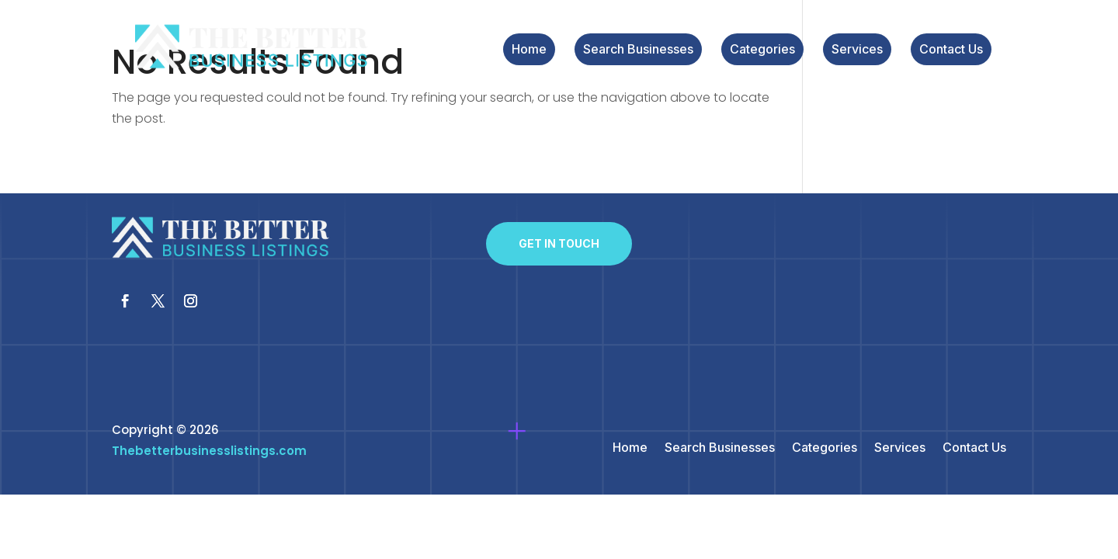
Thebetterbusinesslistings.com (209, 451)
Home (529, 50)
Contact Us (951, 50)
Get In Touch (559, 243)
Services (857, 50)
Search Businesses (638, 50)
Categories (762, 50)
